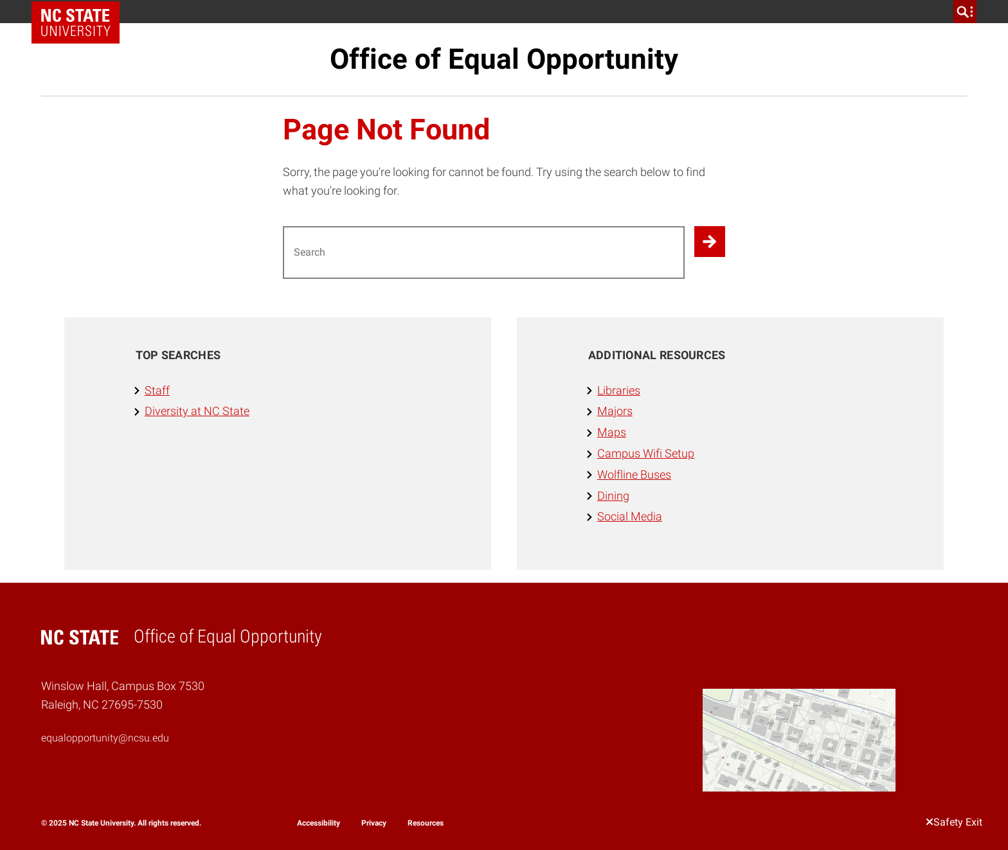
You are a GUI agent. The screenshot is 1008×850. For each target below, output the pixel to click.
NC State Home (80, 11)
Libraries (618, 390)
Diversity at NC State (197, 411)
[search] (965, 11)
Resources (426, 823)
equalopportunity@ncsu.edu (105, 738)
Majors (615, 411)
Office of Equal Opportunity (504, 59)
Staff (157, 390)
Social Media (629, 516)
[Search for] (484, 252)
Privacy (373, 823)
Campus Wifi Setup (645, 453)
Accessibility (318, 823)
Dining (613, 495)
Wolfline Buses (634, 474)
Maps (611, 432)
